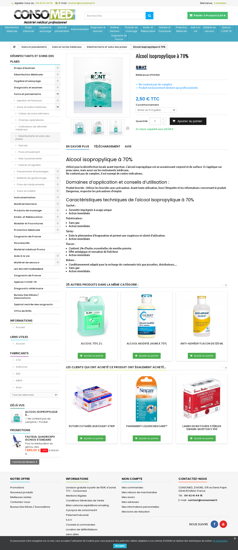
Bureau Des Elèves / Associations (26, 296)
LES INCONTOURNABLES (28, 269)
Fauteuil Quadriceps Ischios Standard (40, 438)
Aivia (18, 387)
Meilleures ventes (20, 497)
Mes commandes (132, 487)
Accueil (20, 327)
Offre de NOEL (23, 311)
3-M (18, 360)
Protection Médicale (181, 29)
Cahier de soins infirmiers (33, 113)
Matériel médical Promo (29, 249)
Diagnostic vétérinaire (28, 288)
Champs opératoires (31, 120)
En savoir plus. (220, 541)
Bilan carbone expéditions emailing (87, 505)
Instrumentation (80, 29)
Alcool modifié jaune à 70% (147, 343)
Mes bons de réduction (136, 511)
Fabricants (19, 353)
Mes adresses (130, 502)
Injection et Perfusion (29, 100)
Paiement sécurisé (77, 515)
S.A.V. (69, 520)
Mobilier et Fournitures (165, 29)
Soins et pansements (62, 29)
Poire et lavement (29, 152)
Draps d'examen (28, 29)
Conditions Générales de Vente (85, 500)
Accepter (120, 546)
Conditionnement (148, 105)
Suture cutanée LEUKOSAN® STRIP (92, 426)
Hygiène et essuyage (45, 29)
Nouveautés (22, 243)
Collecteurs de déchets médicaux (31, 128)
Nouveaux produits (21, 492)
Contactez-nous (20, 502)
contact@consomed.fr (203, 500)
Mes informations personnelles (140, 507)
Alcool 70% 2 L (91, 343)
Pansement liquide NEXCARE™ (146, 426)
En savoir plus (77, 146)
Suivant (127, 128)
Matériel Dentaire (114, 29)
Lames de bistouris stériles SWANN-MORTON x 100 (201, 428)
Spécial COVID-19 (226, 29)
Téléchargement (107, 146)
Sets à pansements (30, 158)
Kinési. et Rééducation (148, 29)
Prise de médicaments (30, 184)
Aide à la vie (195, 29)
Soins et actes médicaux (31, 107)
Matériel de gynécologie (31, 178)
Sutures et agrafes (29, 165)
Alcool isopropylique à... (41, 413)
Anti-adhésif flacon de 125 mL (201, 343)
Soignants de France (119, 37)
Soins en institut (25, 191)
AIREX (18, 380)
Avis (128, 146)
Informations (21, 320)
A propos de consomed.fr (81, 510)
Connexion (220, 3)
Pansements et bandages (32, 171)
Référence (142, 75)
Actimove (21, 367)
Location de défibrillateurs (81, 529)
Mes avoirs (128, 497)
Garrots (23, 145)
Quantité (141, 121)
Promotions (20, 430)
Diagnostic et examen (97, 29)
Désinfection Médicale (12, 29)
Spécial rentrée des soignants (33, 304)
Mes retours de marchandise (139, 492)
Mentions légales (76, 495)
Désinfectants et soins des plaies (32, 137)
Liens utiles (19, 337)
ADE (17, 373)
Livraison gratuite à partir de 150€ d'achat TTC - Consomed (91, 489)
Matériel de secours (209, 29)
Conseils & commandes (80, 524)
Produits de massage (131, 29)
